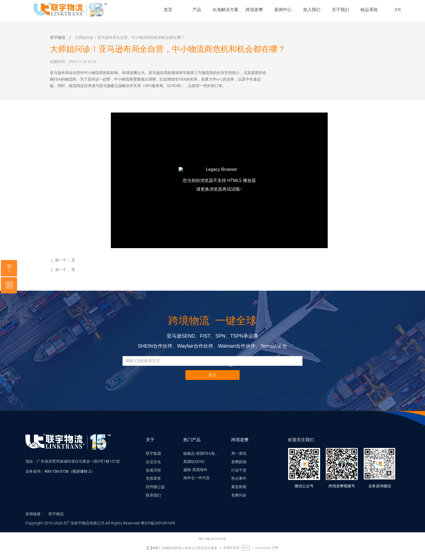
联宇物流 (57, 38)
